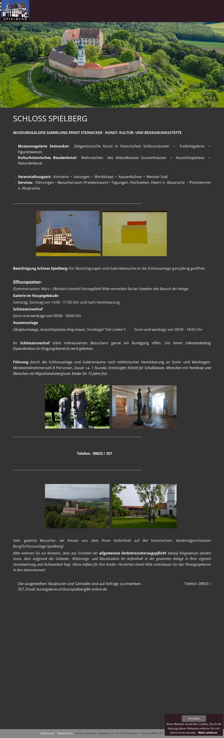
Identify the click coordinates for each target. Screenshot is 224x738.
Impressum (48, 733)
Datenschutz (65, 733)
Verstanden (194, 718)
